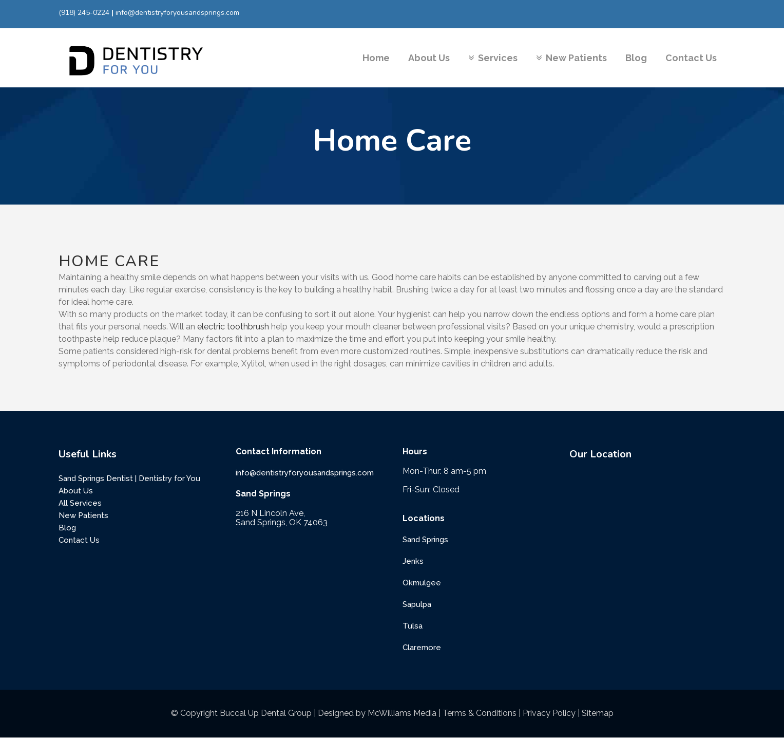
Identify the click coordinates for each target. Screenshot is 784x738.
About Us (76, 490)
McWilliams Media (402, 713)
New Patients (83, 515)
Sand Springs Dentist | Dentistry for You (129, 478)
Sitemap (598, 713)
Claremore (422, 647)
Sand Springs (425, 539)
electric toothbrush (233, 326)
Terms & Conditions (480, 713)
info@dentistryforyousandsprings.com (177, 12)
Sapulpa (417, 604)
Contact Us (79, 540)
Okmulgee (422, 582)
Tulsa (413, 626)
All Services (80, 503)
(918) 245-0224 (84, 12)
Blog (67, 527)
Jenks (413, 561)
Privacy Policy (549, 713)
